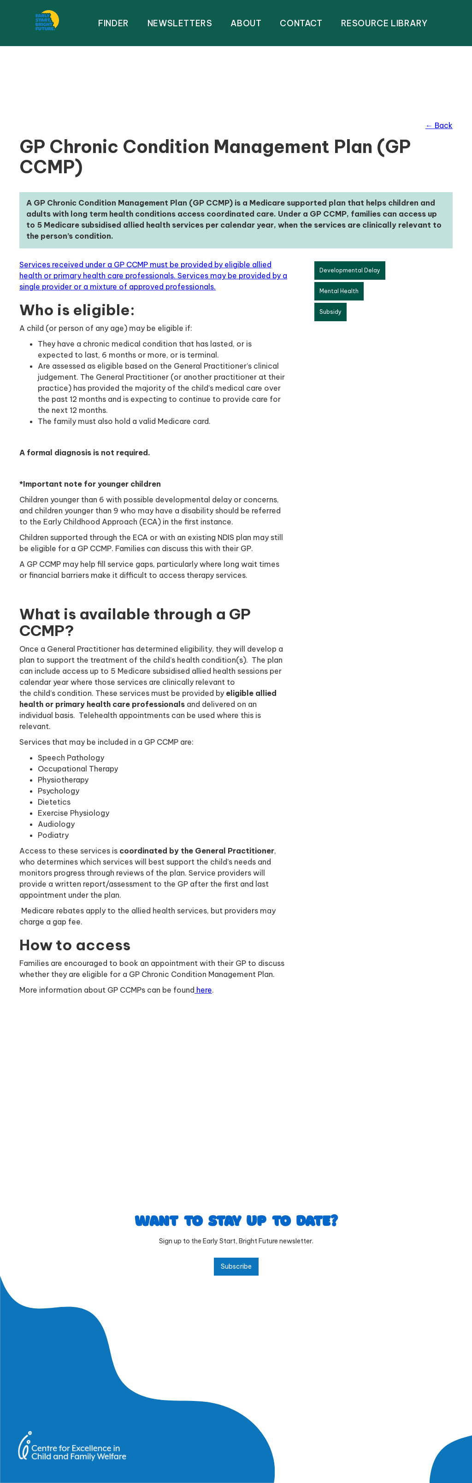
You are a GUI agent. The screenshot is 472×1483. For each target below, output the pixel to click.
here (203, 990)
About (245, 23)
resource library (384, 23)
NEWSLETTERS (180, 23)
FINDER (113, 23)
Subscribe (236, 1266)
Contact (301, 23)
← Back (439, 125)
